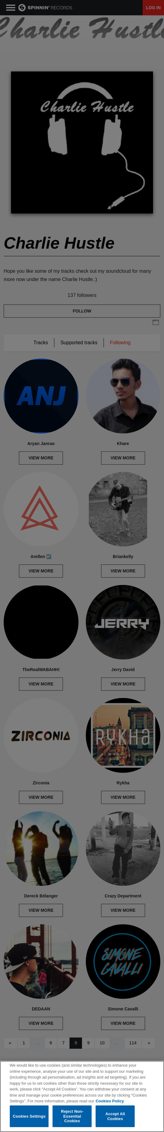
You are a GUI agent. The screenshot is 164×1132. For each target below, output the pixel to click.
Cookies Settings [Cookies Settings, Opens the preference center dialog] (29, 1116)
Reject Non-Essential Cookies (72, 1116)
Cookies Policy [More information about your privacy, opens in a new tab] (110, 1101)
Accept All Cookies (115, 1116)
